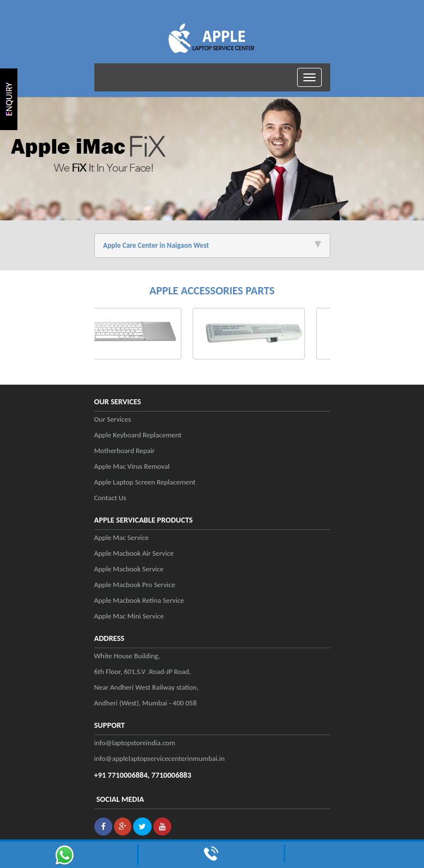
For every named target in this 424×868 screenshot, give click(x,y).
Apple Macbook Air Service (134, 553)
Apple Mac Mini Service (129, 616)
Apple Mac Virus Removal (132, 466)
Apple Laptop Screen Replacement (145, 482)
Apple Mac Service (121, 537)
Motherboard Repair (124, 450)
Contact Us (110, 497)
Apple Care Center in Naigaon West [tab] (212, 245)
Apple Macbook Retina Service (139, 600)
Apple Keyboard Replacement (138, 435)
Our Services (112, 419)
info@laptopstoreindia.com (134, 742)
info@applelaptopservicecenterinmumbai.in (159, 758)
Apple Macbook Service (129, 569)
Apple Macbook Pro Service (135, 584)
